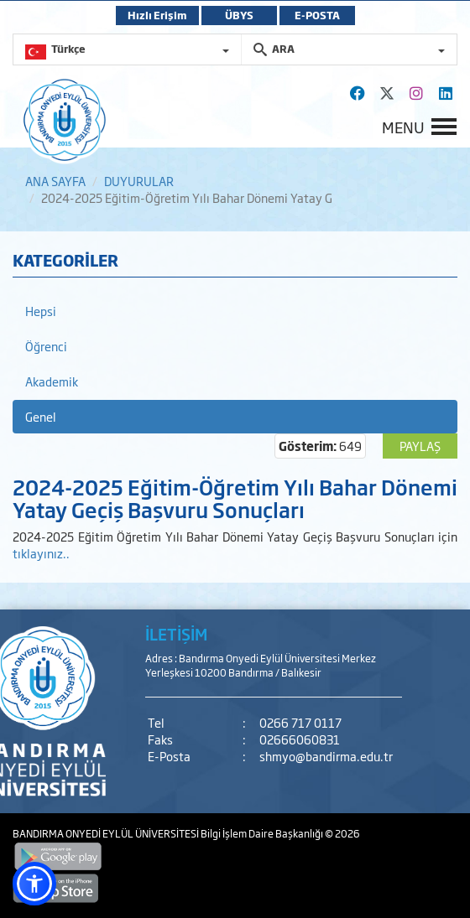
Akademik (51, 381)
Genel (40, 416)
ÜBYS (239, 15)
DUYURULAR (139, 180)
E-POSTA (317, 15)
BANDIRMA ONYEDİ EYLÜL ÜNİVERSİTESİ (107, 833)
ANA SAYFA (55, 180)
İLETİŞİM (176, 634)
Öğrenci (46, 346)
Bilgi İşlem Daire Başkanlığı (263, 833)
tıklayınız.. (41, 553)
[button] (34, 883)
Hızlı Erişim (157, 15)
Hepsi (40, 310)
